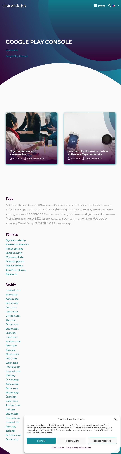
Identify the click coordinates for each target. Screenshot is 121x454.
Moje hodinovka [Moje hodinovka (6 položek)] (94, 214)
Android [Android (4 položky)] (10, 205)
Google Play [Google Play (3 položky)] (87, 210)
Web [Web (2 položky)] (80, 219)
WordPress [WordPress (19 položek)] (45, 223)
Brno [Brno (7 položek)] (39, 205)
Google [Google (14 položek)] (53, 209)
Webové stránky (14, 265)
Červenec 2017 (13, 435)
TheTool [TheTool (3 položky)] (65, 219)
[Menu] (99, 5)
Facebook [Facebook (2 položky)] (27, 210)
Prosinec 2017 (13, 418)
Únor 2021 (11, 333)
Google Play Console (39, 42)
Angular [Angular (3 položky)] (18, 205)
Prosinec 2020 (13, 341)
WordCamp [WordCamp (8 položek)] (26, 223)
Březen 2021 (12, 328)
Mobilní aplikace (14, 248)
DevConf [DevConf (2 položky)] (67, 205)
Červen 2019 (12, 379)
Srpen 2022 (12, 294)
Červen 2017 (12, 439)
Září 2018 (10, 409)
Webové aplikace (15, 261)
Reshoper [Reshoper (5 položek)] (20, 218)
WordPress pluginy (16, 270)
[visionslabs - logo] (14, 5)
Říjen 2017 (11, 426)
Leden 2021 (12, 337)
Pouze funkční (72, 441)
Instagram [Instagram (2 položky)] (19, 214)
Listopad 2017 (13, 422)
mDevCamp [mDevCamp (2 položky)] (79, 214)
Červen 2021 (12, 324)
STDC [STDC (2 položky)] (59, 219)
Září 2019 (10, 375)
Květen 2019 (12, 384)
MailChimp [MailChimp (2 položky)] (55, 214)
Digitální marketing (16, 240)
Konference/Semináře (17, 244)
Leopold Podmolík (35, 158)
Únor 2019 (11, 396)
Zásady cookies (57, 447)
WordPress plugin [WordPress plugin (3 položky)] (63, 224)
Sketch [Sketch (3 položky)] (54, 219)
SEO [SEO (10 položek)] (38, 218)
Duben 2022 (12, 303)
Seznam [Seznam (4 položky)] (46, 219)
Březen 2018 (12, 413)
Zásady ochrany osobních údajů (78, 447)
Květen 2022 (12, 299)
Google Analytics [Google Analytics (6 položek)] (70, 209)
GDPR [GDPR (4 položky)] (43, 209)
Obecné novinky (14, 253)
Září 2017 (10, 430)
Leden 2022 (12, 311)
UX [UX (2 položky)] (71, 219)
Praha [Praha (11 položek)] (10, 218)
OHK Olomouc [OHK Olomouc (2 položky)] (110, 214)
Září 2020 (11, 350)
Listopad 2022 (13, 290)
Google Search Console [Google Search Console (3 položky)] (103, 210)
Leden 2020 (12, 362)
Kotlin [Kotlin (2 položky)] (48, 214)
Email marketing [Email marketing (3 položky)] (17, 210)
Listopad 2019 (13, 371)
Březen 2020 (12, 354)
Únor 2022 (11, 307)
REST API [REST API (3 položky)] (30, 219)
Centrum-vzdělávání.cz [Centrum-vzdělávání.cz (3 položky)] (53, 205)
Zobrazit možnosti (102, 441)
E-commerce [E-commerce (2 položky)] (105, 205)
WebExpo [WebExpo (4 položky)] (87, 219)
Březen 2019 (12, 392)
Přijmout (41, 441)
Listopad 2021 (13, 316)
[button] (115, 419)
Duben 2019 (12, 388)
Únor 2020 (11, 358)
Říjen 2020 (11, 345)
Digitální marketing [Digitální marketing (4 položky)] (90, 205)
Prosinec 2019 (13, 367)
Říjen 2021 (11, 320)
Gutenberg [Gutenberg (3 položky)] (10, 214)
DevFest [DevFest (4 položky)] (75, 205)
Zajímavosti (12, 274)
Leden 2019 (12, 401)
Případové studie (15, 257)
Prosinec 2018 (13, 405)
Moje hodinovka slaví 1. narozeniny (23, 152)
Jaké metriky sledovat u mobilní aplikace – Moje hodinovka (88, 152)
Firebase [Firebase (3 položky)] (35, 210)
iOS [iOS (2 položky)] (24, 214)
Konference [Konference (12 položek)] (36, 214)
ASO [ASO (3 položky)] (34, 205)
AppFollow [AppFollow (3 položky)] (27, 205)
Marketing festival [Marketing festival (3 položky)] (67, 214)
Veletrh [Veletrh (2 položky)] (74, 219)
